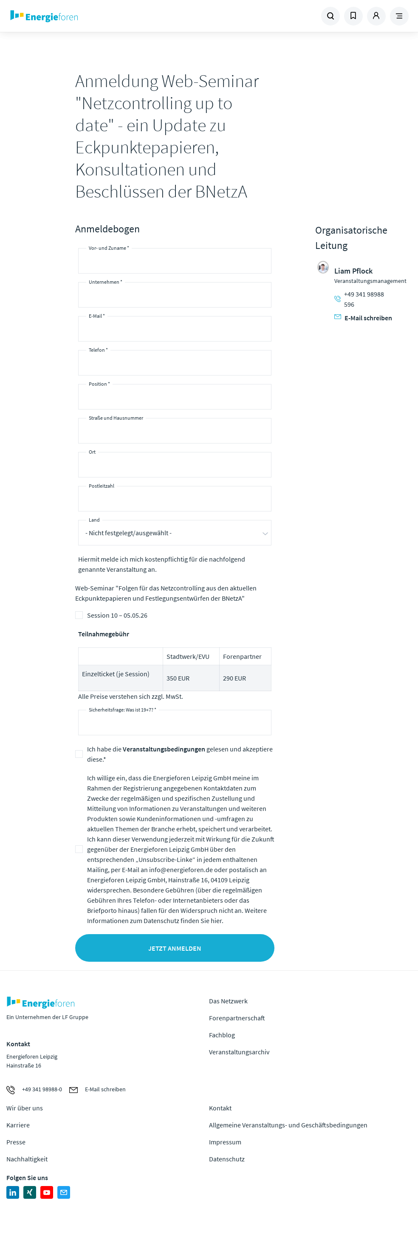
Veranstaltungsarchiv (239, 1052)
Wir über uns (24, 1108)
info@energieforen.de (181, 869)
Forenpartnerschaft (237, 1018)
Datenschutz (227, 1159)
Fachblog (222, 1035)
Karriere (18, 1125)
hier (216, 920)
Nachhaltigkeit (27, 1159)
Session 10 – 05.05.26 (117, 615)
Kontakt (220, 1108)
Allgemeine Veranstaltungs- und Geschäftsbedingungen (288, 1125)
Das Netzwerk (228, 1001)
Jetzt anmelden (174, 948)
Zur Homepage (82, 16)
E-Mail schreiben (363, 317)
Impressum (225, 1142)
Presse (15, 1142)
